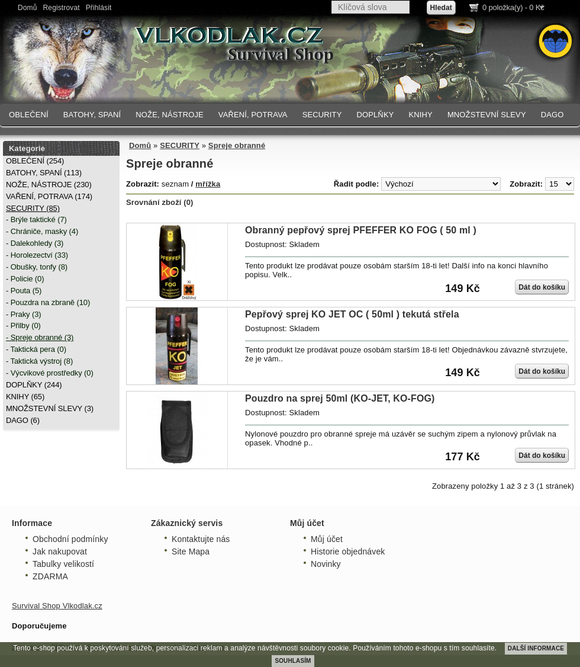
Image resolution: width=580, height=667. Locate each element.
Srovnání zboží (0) (160, 202)
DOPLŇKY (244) (34, 384)
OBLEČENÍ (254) (35, 160)
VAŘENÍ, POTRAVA (253, 114)
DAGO (552, 114)
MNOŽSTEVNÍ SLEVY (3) (50, 408)
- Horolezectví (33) (37, 255)
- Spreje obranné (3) (39, 337)
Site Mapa (191, 551)
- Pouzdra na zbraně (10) (48, 302)
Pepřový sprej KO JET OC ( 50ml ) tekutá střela (352, 314)
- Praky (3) (23, 314)
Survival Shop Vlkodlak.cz (57, 605)
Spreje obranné (236, 145)
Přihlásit (99, 8)
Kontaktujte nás (201, 539)
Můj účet (327, 539)
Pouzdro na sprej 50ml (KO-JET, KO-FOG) (340, 398)
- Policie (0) (25, 278)
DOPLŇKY (375, 114)
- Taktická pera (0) (36, 349)
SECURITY (322, 114)
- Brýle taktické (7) (36, 219)
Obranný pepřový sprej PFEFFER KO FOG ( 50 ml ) (360, 230)
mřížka (207, 183)
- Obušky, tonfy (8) (36, 266)
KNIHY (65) (25, 396)
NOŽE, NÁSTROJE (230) (49, 184)
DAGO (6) (23, 420)
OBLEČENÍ (29, 114)
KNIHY (420, 114)
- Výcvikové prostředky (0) (50, 372)
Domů (27, 8)
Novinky (326, 564)
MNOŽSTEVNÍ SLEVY (486, 114)
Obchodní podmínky (70, 539)
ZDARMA (50, 576)
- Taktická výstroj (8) (39, 361)
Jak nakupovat (60, 551)
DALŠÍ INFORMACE (536, 648)
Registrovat (61, 8)
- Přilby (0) (23, 325)
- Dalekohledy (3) (34, 243)
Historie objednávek (348, 551)
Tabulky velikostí (63, 564)
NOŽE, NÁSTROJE (170, 114)
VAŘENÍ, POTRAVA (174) (49, 196)
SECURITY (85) (33, 208)
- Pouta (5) (23, 290)
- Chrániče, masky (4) (42, 231)
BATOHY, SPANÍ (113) (44, 172)
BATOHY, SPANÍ (92, 114)
